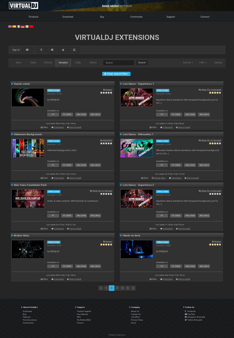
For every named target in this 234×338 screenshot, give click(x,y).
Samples (63, 62)
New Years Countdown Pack (30, 185)
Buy (102, 16)
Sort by (188, 62)
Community (136, 16)
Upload (218, 62)
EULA (133, 323)
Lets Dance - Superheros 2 (138, 185)
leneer (109, 90)
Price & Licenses (30, 320)
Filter (203, 62)
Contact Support (84, 311)
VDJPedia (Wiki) (84, 320)
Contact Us (136, 314)
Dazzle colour (22, 83)
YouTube (190, 314)
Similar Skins (160, 178)
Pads (78, 62)
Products (33, 16)
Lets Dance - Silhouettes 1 (138, 134)
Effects (48, 62)
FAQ (79, 317)
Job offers (135, 317)
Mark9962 (107, 140)
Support (171, 16)
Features (26, 317)
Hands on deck (131, 235)
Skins (33, 62)
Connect (205, 16)
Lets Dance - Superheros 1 (138, 83)
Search (142, 62)
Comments (59, 127)
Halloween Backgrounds (28, 134)
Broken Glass (21, 235)
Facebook (190, 311)
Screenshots (28, 323)
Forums (80, 323)
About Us (135, 311)
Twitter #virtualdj (193, 320)
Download (68, 16)
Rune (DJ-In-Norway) (211, 90)
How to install (75, 127)
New (18, 62)
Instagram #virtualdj (195, 317)
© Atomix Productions (117, 335)
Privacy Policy (137, 320)
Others (93, 62)
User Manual (82, 314)
